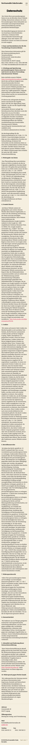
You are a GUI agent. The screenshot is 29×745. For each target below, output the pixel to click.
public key (4, 725)
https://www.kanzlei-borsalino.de (11, 79)
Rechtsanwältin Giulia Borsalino (11, 3)
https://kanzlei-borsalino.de (10, 667)
